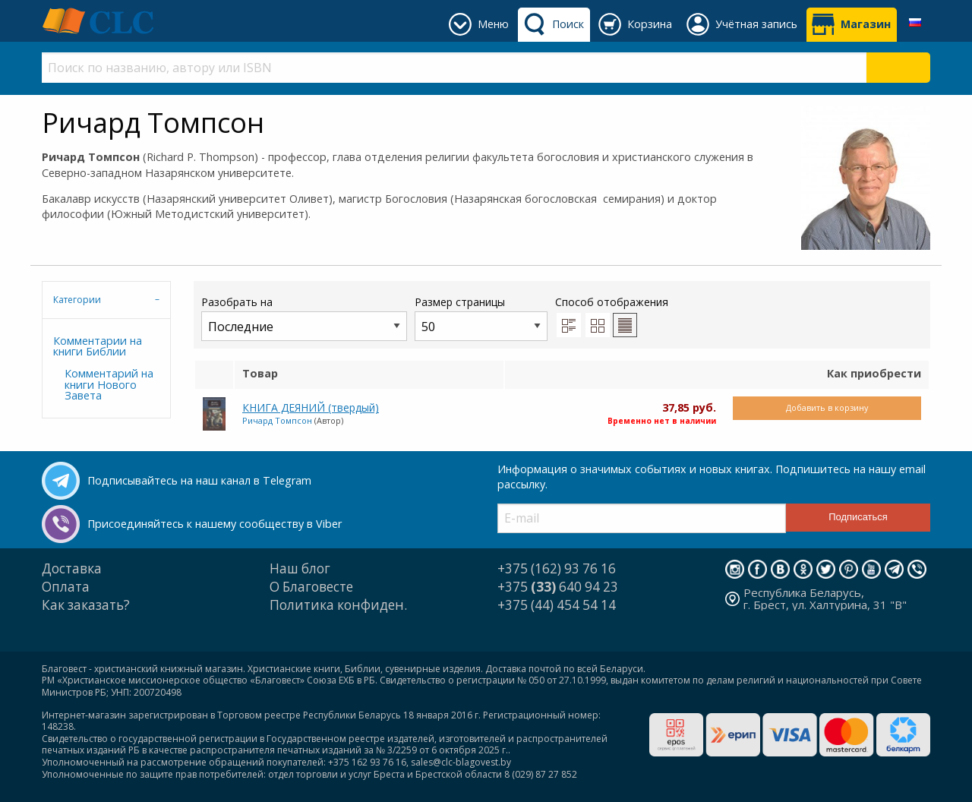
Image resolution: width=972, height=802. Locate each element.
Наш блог (300, 568)
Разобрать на (304, 318)
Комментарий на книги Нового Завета (109, 384)
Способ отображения (611, 316)
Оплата (66, 586)
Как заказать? (86, 605)
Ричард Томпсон (277, 420)
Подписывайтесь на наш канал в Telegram (199, 480)
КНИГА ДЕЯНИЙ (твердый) (310, 407)
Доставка (72, 568)
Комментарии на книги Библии (97, 345)
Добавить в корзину (827, 407)
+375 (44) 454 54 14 (556, 605)
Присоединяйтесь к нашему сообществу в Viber (214, 523)
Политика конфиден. (338, 605)
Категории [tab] (77, 299)
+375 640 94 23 (557, 586)
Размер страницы (481, 318)
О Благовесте (311, 586)
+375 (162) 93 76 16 (556, 568)
